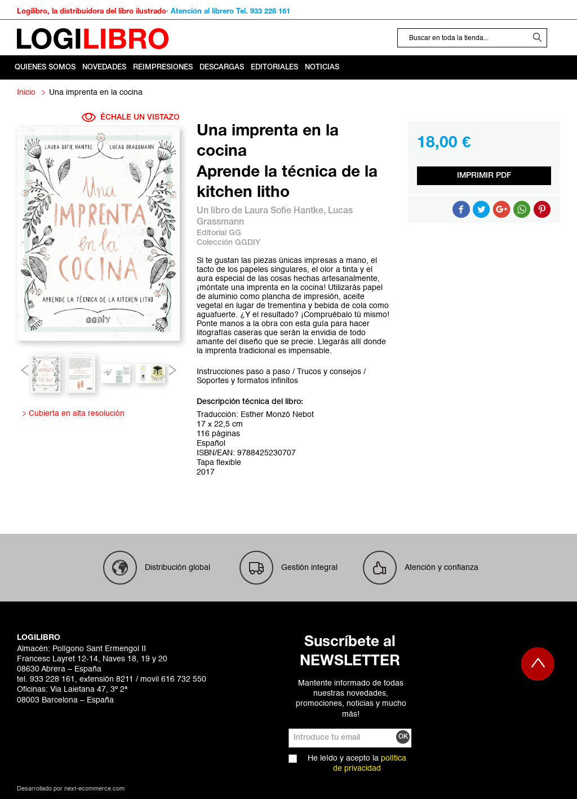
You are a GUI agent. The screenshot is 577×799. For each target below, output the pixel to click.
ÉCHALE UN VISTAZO (131, 117)
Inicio (26, 92)
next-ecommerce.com (94, 789)
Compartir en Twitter (481, 209)
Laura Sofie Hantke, (286, 211)
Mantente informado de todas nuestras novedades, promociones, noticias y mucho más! (351, 698)
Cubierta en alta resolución (75, 414)
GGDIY (247, 243)
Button (522, 209)
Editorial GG (219, 233)
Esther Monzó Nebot (277, 415)
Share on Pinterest (542, 209)
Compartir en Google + (501, 209)
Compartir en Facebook (461, 209)
